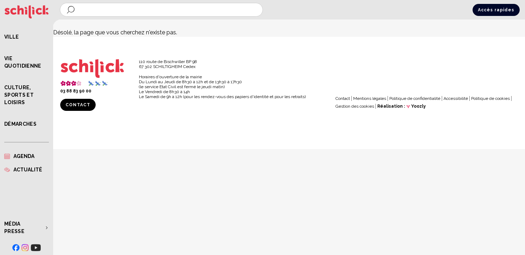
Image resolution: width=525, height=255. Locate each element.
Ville (11, 37)
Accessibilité (456, 98)
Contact (78, 104)
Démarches (20, 124)
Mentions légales (369, 98)
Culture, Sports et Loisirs (19, 95)
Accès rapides (496, 9)
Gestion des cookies (354, 106)
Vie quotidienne (22, 62)
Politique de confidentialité (414, 98)
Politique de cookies (490, 98)
